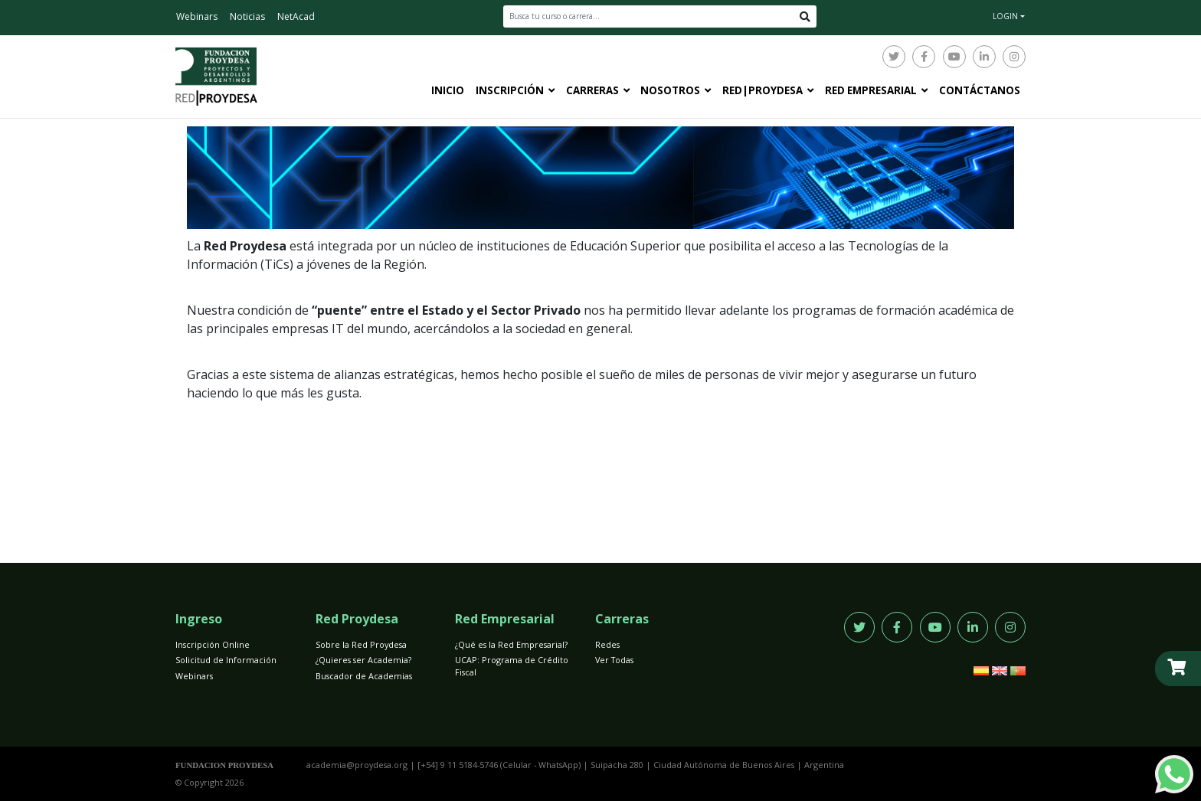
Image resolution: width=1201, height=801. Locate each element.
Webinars (197, 16)
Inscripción (510, 90)
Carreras (592, 90)
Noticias (247, 16)
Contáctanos (979, 90)
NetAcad (296, 16)
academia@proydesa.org (356, 764)
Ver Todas (614, 659)
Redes (607, 644)
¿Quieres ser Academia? (363, 659)
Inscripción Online (212, 644)
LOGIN (1005, 16)
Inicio (447, 90)
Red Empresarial (871, 90)
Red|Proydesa (762, 90)
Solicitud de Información (226, 659)
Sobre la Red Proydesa (361, 644)
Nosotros (670, 90)
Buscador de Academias (364, 676)
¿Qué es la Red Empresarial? (511, 644)
